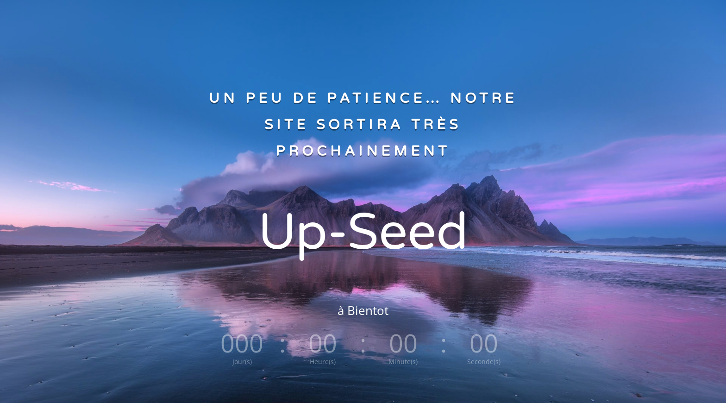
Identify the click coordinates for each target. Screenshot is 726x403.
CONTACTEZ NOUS (413, 18)
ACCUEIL (300, 18)
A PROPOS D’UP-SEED (350, 18)
